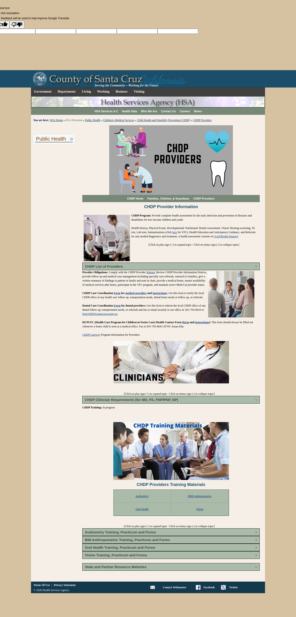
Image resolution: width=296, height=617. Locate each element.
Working (103, 91)
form (186, 322)
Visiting (139, 91)
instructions (202, 322)
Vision (199, 509)
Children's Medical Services (118, 120)
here (174, 232)
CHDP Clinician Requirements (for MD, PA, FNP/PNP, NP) (131, 400)
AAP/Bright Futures (226, 236)
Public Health (92, 120)
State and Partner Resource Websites (115, 567)
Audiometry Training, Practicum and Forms (120, 532)
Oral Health (142, 509)
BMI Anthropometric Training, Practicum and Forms (127, 540)
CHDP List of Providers (104, 266)
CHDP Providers (202, 120)
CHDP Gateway (91, 334)
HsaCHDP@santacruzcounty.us (100, 314)
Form (117, 293)
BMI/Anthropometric (200, 496)
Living (86, 91)
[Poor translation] (16, 24)
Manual (150, 272)
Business (121, 91)
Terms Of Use (42, 585)
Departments (67, 91)
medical (130, 293)
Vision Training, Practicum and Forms (116, 555)
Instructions (159, 293)
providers (141, 293)
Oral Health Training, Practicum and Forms (120, 547)
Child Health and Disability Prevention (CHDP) (163, 120)
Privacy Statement (65, 585)
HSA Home (56, 120)
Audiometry (142, 496)
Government (42, 91)
